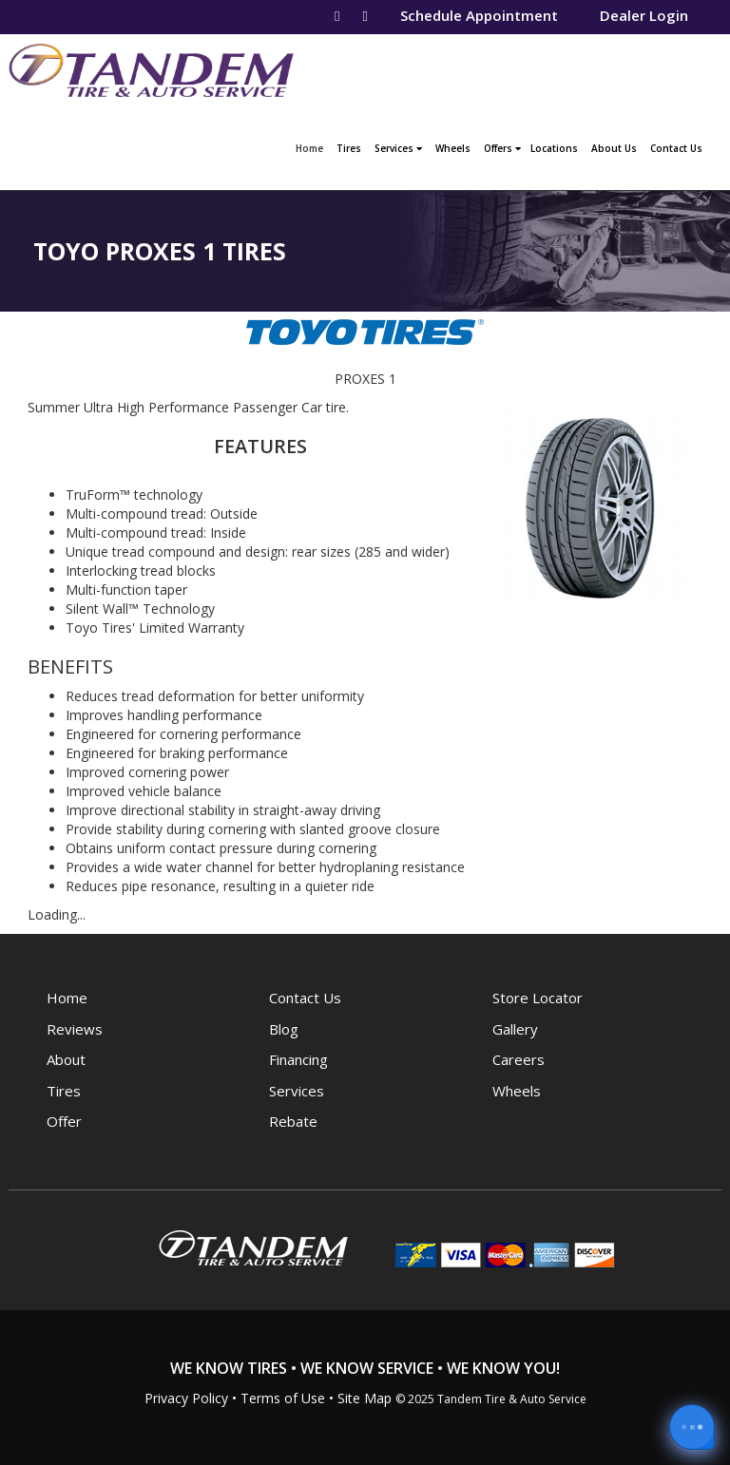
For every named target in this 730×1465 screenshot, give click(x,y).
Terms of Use (282, 1398)
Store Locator (537, 997)
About (66, 1059)
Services (398, 148)
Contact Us (676, 148)
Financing (298, 1059)
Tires (348, 148)
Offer (64, 1121)
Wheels (453, 148)
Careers (518, 1059)
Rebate (293, 1121)
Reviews (75, 1028)
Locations (554, 148)
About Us (614, 148)
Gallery (515, 1028)
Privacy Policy (186, 1398)
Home (312, 146)
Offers (502, 148)
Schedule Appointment (479, 15)
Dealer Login (644, 15)
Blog (283, 1028)
